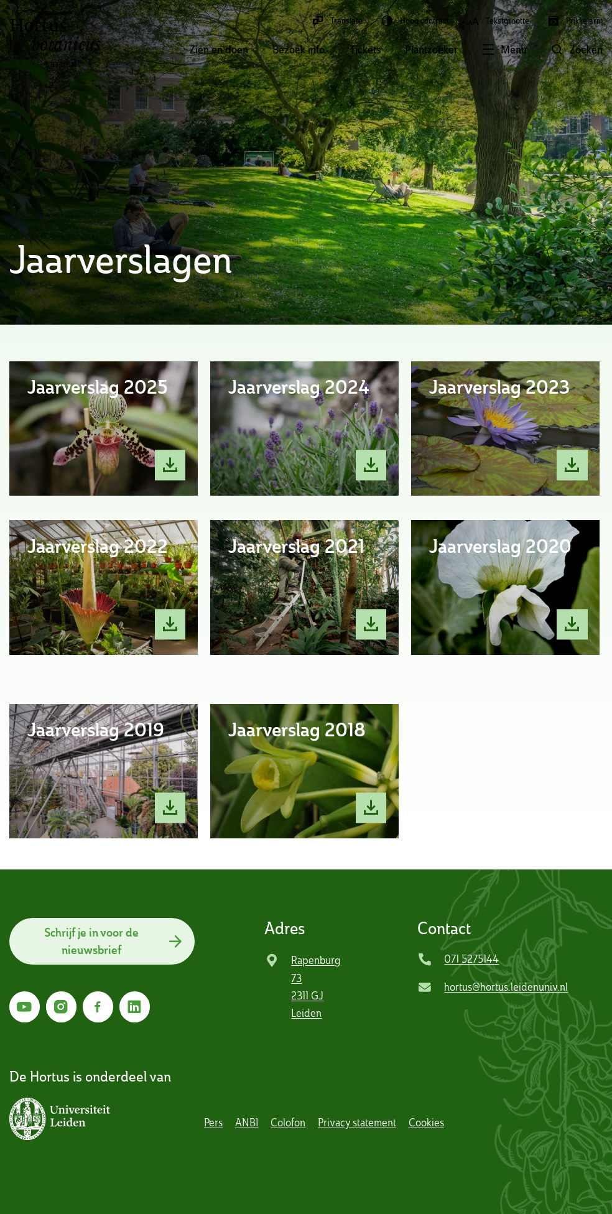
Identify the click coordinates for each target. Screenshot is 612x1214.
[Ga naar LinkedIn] (134, 1006)
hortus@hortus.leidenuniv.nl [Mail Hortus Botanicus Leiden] (506, 987)
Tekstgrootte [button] (498, 21)
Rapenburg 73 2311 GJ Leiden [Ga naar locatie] (316, 986)
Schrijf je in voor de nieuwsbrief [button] (91, 941)
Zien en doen (219, 50)
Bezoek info (298, 50)
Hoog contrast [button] (415, 21)
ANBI (247, 1122)
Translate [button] (337, 21)
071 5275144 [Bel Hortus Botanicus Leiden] (471, 959)
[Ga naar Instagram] (61, 1006)
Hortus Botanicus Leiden (55, 42)
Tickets (365, 50)
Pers (213, 1122)
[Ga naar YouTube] (24, 1006)
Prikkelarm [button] (575, 21)
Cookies (426, 1122)
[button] (492, 51)
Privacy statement (357, 1122)
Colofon (288, 1122)
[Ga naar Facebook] (98, 1006)
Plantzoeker (431, 50)
